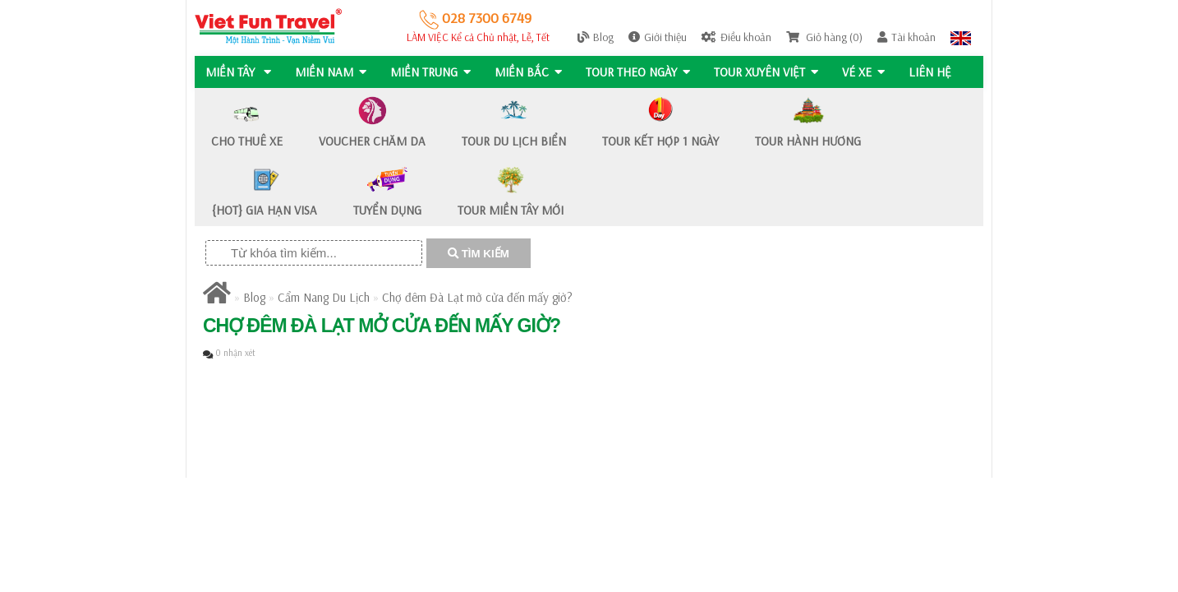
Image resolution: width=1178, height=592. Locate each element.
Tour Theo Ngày (641, 72)
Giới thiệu (657, 37)
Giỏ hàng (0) (824, 37)
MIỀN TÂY (238, 72)
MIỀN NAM (331, 72)
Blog (595, 37)
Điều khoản (736, 37)
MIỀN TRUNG (432, 72)
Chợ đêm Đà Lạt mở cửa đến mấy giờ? (477, 297)
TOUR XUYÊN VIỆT (770, 72)
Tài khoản (906, 37)
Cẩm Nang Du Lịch (324, 297)
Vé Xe (868, 72)
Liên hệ (935, 72)
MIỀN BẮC (530, 72)
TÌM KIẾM (478, 253)
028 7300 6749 (475, 17)
